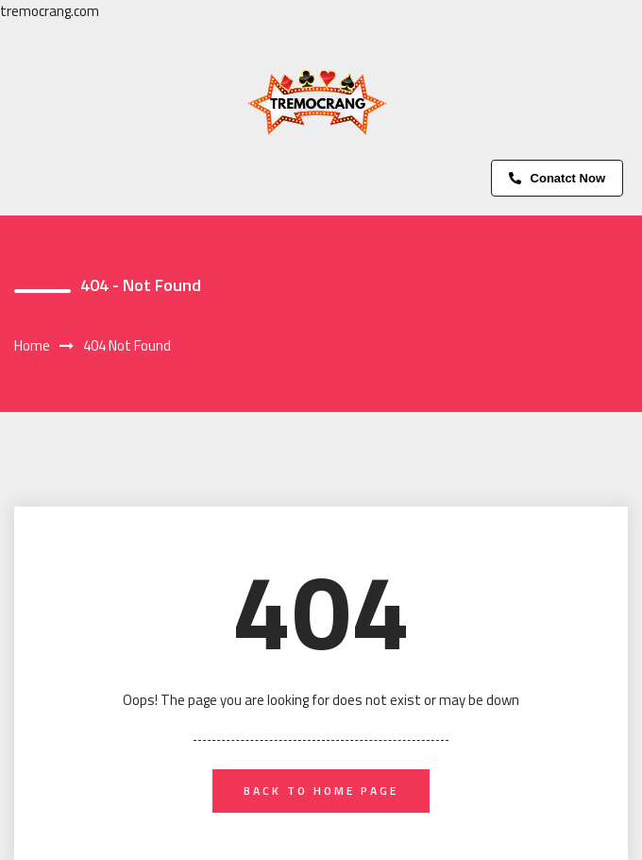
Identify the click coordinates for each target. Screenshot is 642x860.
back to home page (321, 791)
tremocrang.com (49, 11)
